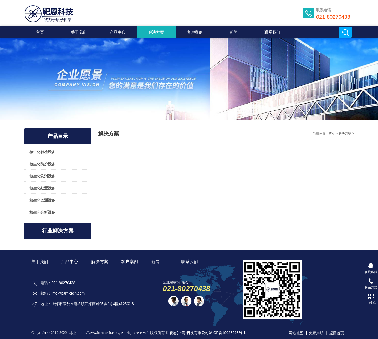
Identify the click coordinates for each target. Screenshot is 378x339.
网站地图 (296, 333)
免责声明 (316, 333)
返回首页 (336, 333)
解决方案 (108, 133)
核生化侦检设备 (42, 152)
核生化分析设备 (42, 212)
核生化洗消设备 (42, 176)
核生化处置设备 (42, 188)
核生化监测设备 (42, 200)
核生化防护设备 (42, 164)
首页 (40, 32)
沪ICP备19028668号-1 (227, 333)
